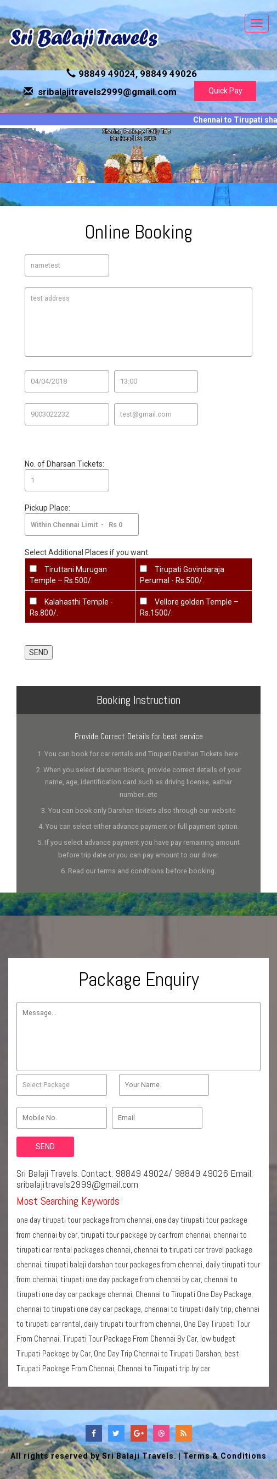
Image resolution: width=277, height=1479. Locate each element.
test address (138, 322)
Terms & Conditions (225, 1456)
